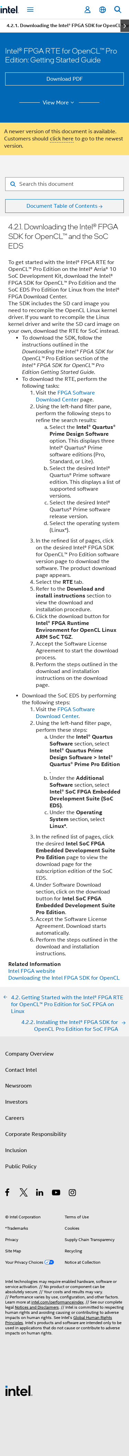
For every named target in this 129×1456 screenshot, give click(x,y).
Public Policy (20, 1166)
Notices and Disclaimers (37, 1307)
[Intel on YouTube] (56, 1193)
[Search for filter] (64, 184)
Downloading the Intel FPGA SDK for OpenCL (64, 978)
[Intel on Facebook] (7, 1193)
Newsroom (18, 1085)
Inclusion (16, 1150)
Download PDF (64, 79)
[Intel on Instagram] (72, 1193)
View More (59, 102)
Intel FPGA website (31, 971)
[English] (102, 9)
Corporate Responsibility (35, 1134)
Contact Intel (21, 1070)
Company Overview (29, 1053)
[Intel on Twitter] (24, 1193)
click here (62, 138)
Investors (16, 1102)
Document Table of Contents (61, 206)
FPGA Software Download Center (65, 396)
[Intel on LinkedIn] (40, 1193)
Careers (14, 1118)
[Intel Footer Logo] (19, 1390)
